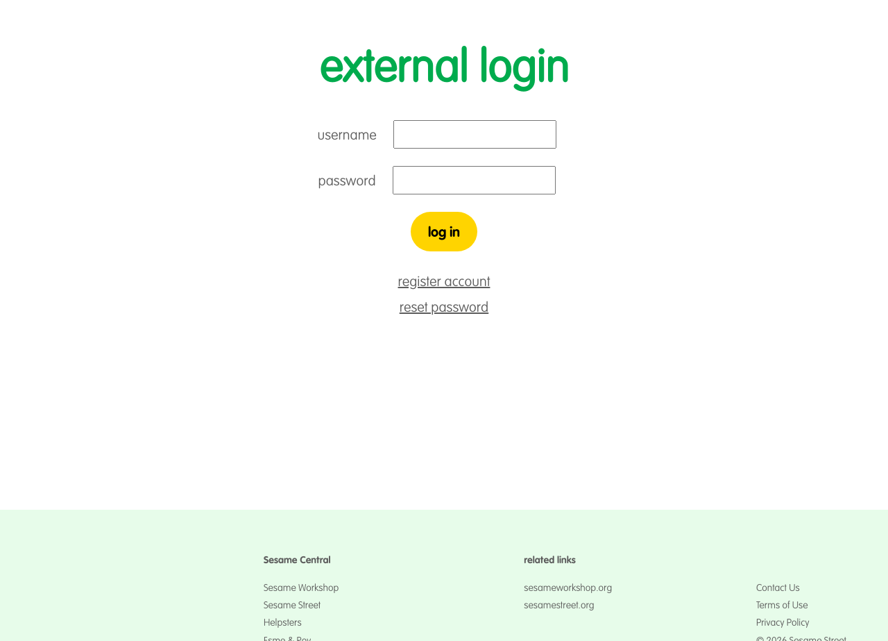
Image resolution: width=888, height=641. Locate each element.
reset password (444, 307)
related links (549, 560)
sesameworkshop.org (568, 587)
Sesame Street (292, 605)
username (347, 135)
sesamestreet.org (559, 605)
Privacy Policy (782, 622)
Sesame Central (297, 560)
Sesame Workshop (301, 587)
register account (444, 281)
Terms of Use (782, 605)
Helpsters (283, 622)
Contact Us (778, 587)
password (347, 181)
